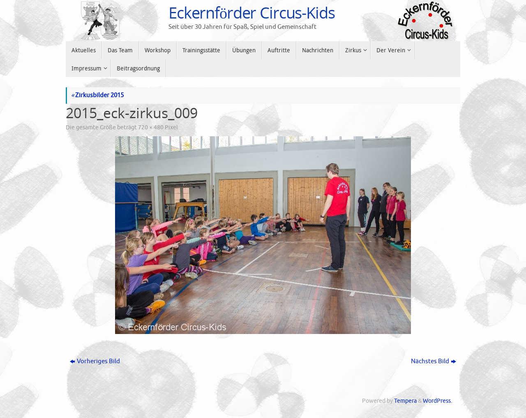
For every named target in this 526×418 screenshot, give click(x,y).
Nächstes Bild (433, 361)
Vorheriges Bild (95, 361)
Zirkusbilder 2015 (97, 95)
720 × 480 (151, 127)
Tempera (405, 400)
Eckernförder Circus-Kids (251, 12)
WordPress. (437, 400)
